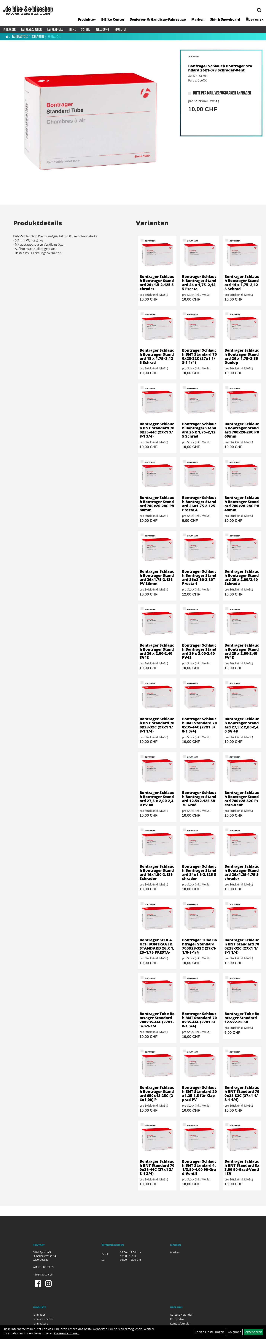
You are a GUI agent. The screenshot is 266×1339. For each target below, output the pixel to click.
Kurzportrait (177, 1319)
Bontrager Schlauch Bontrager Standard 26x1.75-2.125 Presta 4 (199, 503)
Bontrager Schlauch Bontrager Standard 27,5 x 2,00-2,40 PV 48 (157, 798)
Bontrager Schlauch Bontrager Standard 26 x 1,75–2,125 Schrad (199, 430)
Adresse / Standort (181, 1314)
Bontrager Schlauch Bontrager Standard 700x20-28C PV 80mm (157, 503)
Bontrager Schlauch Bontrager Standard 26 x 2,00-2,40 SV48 (157, 651)
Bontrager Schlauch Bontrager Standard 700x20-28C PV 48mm (241, 503)
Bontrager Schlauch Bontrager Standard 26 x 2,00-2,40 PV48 (199, 651)
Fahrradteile (55, 29)
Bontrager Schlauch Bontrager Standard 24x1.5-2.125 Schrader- (199, 872)
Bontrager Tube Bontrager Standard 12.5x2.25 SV (241, 1017)
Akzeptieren (253, 1332)
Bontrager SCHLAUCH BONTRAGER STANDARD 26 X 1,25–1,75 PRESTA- (157, 946)
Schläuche (37, 36)
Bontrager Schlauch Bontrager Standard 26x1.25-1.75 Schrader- (241, 872)
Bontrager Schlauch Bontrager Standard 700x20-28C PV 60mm (241, 430)
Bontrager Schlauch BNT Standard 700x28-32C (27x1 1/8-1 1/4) (199, 356)
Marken (198, 19)
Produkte (87, 19)
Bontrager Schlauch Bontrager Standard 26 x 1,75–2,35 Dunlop (241, 356)
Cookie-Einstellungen (209, 1332)
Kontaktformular (180, 1323)
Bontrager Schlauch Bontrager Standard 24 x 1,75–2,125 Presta (199, 282)
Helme (72, 29)
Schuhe (85, 29)
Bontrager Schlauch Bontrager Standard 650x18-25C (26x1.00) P (157, 1093)
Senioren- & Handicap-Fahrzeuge (158, 19)
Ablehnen (234, 1332)
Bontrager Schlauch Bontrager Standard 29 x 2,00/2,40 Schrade (241, 577)
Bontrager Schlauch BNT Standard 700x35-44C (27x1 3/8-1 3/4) (157, 430)
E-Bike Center (112, 19)
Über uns (254, 19)
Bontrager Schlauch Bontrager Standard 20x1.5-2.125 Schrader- (157, 282)
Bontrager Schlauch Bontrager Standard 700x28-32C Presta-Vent (241, 798)
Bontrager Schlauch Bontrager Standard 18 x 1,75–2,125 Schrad (157, 356)
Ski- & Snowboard (225, 19)
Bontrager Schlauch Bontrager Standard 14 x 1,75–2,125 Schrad (241, 282)
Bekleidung (102, 29)
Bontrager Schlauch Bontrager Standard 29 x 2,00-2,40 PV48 (241, 651)
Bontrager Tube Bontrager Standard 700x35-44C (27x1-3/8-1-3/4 (157, 1019)
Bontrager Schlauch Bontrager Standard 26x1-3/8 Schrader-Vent (220, 68)
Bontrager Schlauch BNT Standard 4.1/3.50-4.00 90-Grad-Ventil (199, 1167)
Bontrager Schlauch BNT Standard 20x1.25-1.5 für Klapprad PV (199, 1093)
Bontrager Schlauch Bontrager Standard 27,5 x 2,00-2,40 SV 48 (241, 725)
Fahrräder (9, 29)
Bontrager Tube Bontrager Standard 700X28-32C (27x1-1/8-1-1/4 (199, 946)
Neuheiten (120, 29)
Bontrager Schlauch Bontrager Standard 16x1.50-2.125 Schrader (157, 872)
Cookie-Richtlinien (66, 1333)
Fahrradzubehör (31, 29)
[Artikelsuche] (259, 10)
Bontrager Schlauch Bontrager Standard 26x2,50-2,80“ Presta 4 (199, 577)
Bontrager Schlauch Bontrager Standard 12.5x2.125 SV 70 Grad (199, 798)
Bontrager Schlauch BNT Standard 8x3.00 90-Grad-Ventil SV (241, 1167)
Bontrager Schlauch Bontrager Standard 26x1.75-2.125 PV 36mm (157, 577)
